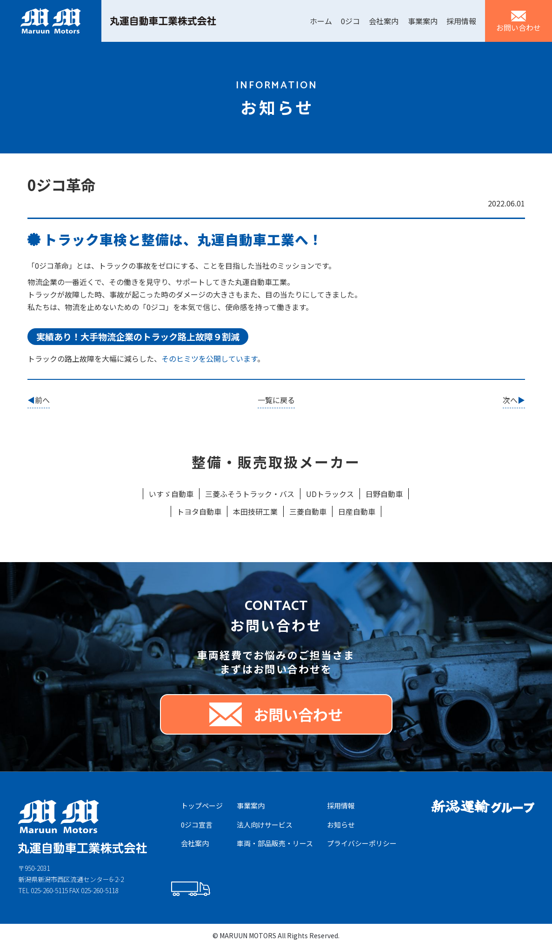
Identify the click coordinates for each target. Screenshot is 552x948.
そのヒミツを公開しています (209, 358)
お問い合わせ (518, 27)
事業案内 (423, 21)
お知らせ (341, 824)
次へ (510, 399)
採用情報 (461, 21)
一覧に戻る (276, 399)
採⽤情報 (341, 805)
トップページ (202, 805)
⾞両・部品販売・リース (275, 843)
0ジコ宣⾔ (197, 824)
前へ (42, 399)
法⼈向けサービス (265, 824)
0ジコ (350, 21)
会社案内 (384, 21)
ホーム (321, 21)
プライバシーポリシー (362, 843)
